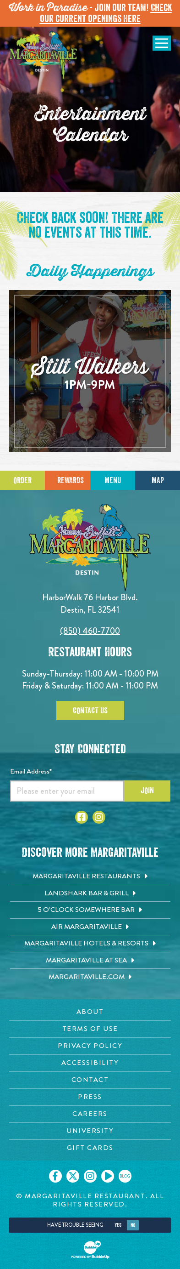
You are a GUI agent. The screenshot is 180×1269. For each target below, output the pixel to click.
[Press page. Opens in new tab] (90, 1097)
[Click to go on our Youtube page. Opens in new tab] (107, 1176)
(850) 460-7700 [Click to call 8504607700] (90, 631)
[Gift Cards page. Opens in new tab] (90, 1148)
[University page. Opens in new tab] (90, 1131)
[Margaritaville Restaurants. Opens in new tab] (90, 876)
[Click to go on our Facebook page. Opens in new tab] (55, 1176)
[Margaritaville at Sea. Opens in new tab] (90, 960)
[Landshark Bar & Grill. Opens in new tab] (90, 893)
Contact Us (90, 710)
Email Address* (31, 771)
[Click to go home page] (43, 56)
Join (147, 790)
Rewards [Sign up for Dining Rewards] (70, 480)
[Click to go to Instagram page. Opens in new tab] (99, 817)
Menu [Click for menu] (112, 480)
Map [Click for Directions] (158, 480)
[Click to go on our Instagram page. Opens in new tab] (90, 1176)
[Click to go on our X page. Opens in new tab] (72, 1176)
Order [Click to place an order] (22, 480)
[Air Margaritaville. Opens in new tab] (90, 927)
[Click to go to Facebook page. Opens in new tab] (81, 817)
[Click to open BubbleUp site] (90, 1250)
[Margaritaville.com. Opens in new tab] (90, 977)
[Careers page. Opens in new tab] (90, 1114)
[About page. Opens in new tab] (90, 1012)
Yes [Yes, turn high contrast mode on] (118, 1225)
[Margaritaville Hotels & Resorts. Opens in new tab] (90, 943)
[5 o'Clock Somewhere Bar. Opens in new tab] (90, 910)
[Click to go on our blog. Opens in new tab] (125, 1176)
